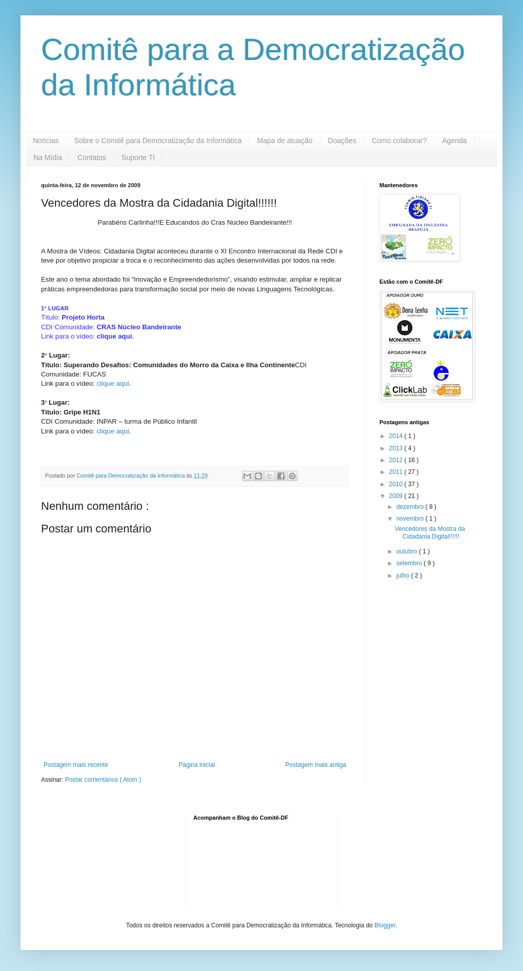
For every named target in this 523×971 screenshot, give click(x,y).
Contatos (91, 157)
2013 (397, 448)
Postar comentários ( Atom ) (103, 779)
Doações (342, 140)
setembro (410, 563)
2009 (397, 496)
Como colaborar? (399, 140)
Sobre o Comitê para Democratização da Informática (158, 140)
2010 (397, 484)
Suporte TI (138, 157)
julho (403, 575)
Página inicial (196, 764)
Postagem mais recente (76, 764)
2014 (397, 436)
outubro (407, 551)
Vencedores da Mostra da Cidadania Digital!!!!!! (430, 532)
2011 (397, 471)
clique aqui (114, 336)
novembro (411, 518)
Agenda (454, 140)
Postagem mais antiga (315, 764)
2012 (397, 460)
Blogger (384, 925)
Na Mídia (47, 157)
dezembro (411, 506)
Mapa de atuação (284, 140)
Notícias (46, 140)
